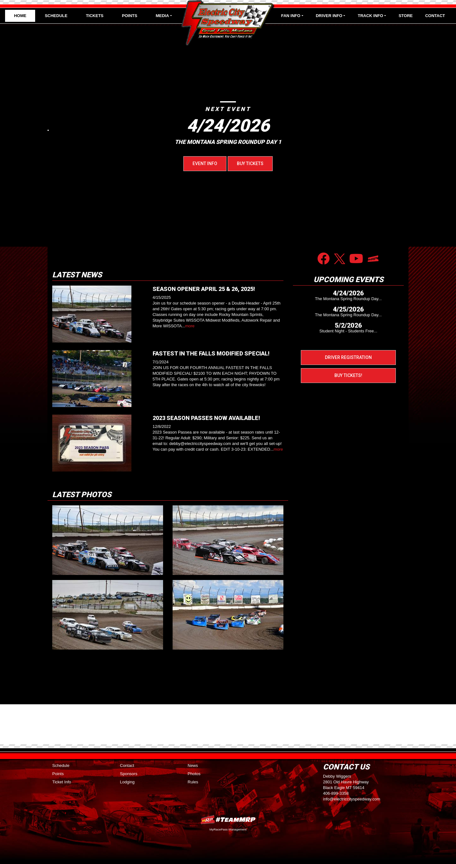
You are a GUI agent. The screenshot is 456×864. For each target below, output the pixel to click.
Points (129, 15)
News (193, 765)
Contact (435, 15)
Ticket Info (61, 782)
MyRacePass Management (227, 829)
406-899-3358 (336, 793)
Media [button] (162, 15)
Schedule (56, 15)
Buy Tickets (250, 163)
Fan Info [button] (291, 15)
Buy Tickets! (348, 375)
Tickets (95, 15)
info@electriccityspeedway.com (351, 799)
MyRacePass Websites (228, 819)
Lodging (127, 782)
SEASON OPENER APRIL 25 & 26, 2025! (204, 289)
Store (406, 15)
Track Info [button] (370, 15)
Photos (194, 773)
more (190, 326)
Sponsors (128, 773)
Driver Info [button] (329, 15)
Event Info (205, 163)
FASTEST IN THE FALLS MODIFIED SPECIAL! (211, 353)
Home (20, 15)
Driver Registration (348, 357)
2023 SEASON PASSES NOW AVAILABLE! (206, 418)
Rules (193, 782)
